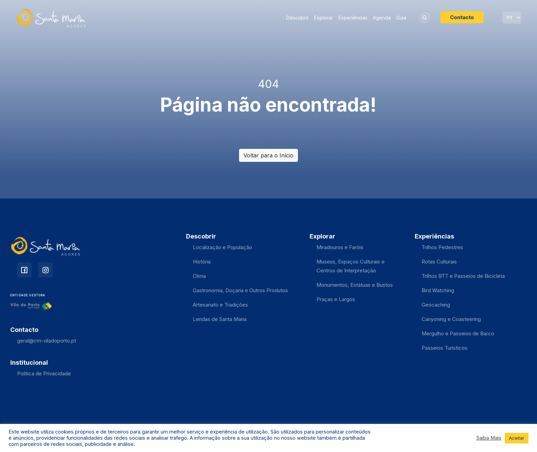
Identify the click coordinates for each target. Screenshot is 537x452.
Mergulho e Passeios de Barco (458, 333)
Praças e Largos (335, 299)
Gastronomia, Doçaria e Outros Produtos (240, 290)
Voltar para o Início (268, 155)
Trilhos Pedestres (442, 247)
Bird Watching (438, 290)
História (202, 261)
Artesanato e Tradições (220, 304)
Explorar (323, 18)
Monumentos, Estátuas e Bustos (354, 285)
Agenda (382, 18)
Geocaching (436, 304)
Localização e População (222, 247)
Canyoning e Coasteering (451, 319)
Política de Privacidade (44, 373)
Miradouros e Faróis (339, 247)
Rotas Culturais (439, 261)
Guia (401, 18)
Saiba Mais (488, 438)
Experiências (352, 18)
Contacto (462, 17)
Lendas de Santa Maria (220, 319)
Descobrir (297, 18)
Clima (199, 276)
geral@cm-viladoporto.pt (46, 340)
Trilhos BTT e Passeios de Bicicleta (463, 276)
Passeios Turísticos (444, 348)
